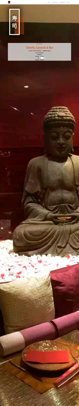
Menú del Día (55, 2)
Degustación (62, 2)
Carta (49, 2)
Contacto (68, 2)
